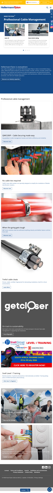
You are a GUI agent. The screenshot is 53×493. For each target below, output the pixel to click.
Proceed (45, 2)
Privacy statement (18, 472)
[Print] (51, 13)
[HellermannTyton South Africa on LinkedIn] (51, 24)
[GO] (47, 7)
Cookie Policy (29, 472)
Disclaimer (37, 472)
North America (33, 2)
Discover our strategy (9, 420)
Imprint (26, 470)
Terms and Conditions (16, 470)
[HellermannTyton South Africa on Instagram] (51, 27)
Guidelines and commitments (38, 470)
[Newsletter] (51, 10)
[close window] (51, 2)
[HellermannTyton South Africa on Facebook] (51, 21)
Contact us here (7, 457)
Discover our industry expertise (11, 79)
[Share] (51, 16)
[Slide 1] (23, 50)
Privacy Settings (38, 477)
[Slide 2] (25, 50)
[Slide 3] (27, 50)
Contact (6, 470)
